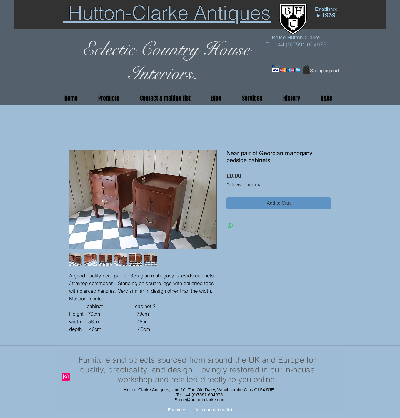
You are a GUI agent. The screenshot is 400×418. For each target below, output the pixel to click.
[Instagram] (66, 377)
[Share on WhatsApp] (230, 225)
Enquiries (177, 409)
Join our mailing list (213, 409)
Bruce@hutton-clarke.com (200, 399)
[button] (306, 69)
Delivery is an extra (243, 184)
